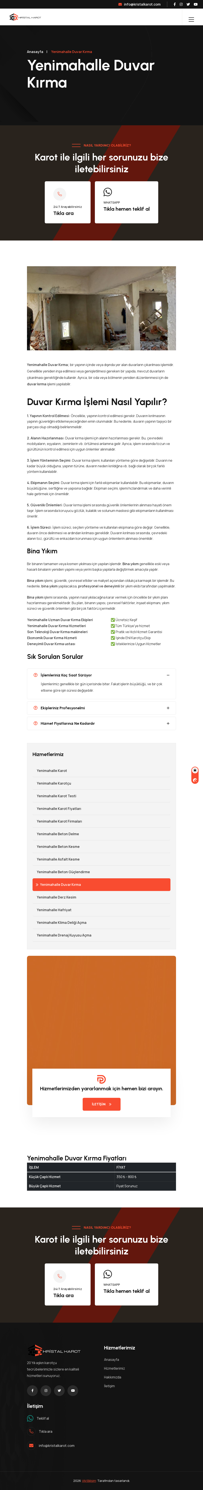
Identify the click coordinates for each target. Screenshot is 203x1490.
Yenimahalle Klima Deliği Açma (60, 922)
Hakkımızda (112, 1377)
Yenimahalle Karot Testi (54, 796)
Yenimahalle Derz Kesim (54, 897)
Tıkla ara (63, 213)
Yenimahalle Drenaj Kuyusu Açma (62, 935)
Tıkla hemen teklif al (126, 209)
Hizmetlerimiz (114, 1368)
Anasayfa (35, 51)
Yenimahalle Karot (50, 770)
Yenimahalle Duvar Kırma (58, 884)
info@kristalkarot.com (139, 4)
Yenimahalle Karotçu (52, 783)
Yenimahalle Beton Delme (56, 834)
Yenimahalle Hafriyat (52, 910)
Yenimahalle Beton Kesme (56, 846)
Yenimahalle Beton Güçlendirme (61, 872)
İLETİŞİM (101, 1104)
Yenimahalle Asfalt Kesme (56, 859)
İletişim (109, 1386)
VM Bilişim (89, 1480)
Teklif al (43, 1418)
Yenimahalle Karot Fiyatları (57, 808)
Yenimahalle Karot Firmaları (57, 821)
